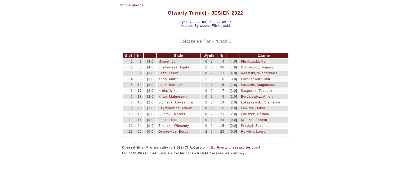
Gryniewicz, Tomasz (257, 67)
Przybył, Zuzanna (255, 126)
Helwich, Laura (253, 131)
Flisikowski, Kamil (256, 61)
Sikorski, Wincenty (173, 126)
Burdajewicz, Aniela (257, 96)
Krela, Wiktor (169, 91)
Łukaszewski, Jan (255, 79)
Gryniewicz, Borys (173, 131)
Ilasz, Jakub (168, 73)
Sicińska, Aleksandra (175, 102)
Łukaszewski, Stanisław (260, 102)
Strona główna (132, 5)
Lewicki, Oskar (253, 108)
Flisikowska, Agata (173, 67)
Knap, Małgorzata (172, 96)
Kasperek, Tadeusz (256, 91)
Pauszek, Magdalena (258, 85)
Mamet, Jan (168, 61)
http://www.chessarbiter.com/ (234, 147)
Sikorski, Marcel (171, 114)
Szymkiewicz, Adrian (175, 108)
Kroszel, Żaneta (254, 120)
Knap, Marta (168, 79)
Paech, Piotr (168, 120)
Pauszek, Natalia (255, 114)
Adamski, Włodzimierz (259, 73)
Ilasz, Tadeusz (170, 85)
